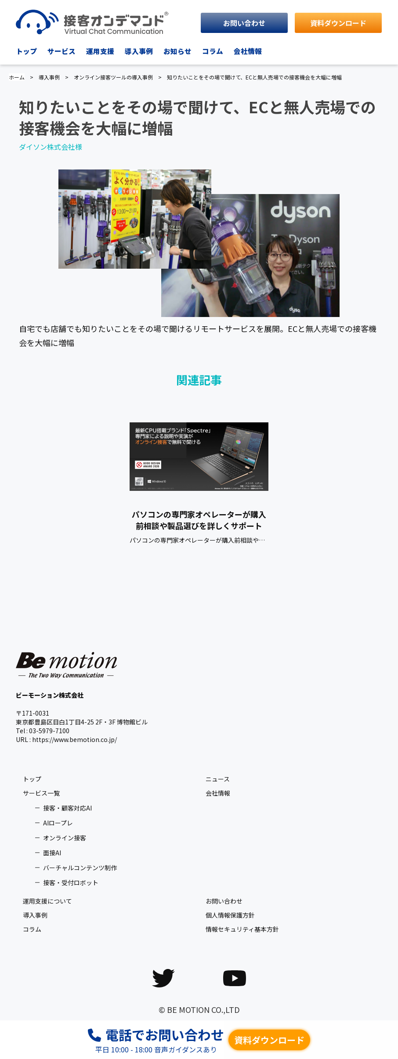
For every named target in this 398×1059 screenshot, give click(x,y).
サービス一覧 (41, 793)
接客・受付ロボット (70, 882)
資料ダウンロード (338, 23)
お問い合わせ (244, 23)
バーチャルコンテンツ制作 (80, 867)
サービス (61, 51)
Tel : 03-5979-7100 (42, 730)
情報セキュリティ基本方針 (242, 929)
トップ (26, 51)
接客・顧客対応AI (67, 807)
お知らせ (177, 51)
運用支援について (47, 901)
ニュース (218, 778)
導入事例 (139, 51)
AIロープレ (58, 822)
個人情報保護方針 (230, 915)
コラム (212, 51)
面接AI (52, 852)
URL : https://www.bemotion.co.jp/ (66, 739)
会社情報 (248, 51)
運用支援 (100, 51)
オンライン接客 (64, 837)
